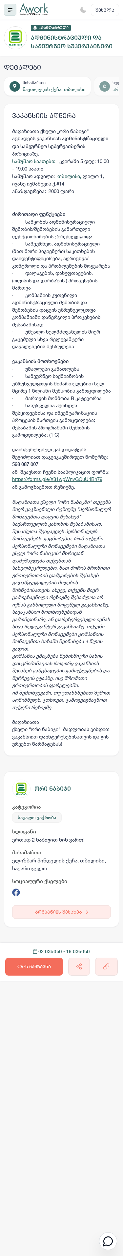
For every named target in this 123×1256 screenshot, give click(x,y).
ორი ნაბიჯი (52, 788)
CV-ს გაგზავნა (34, 966)
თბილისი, (70, 176)
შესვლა (104, 10)
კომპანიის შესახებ (61, 912)
